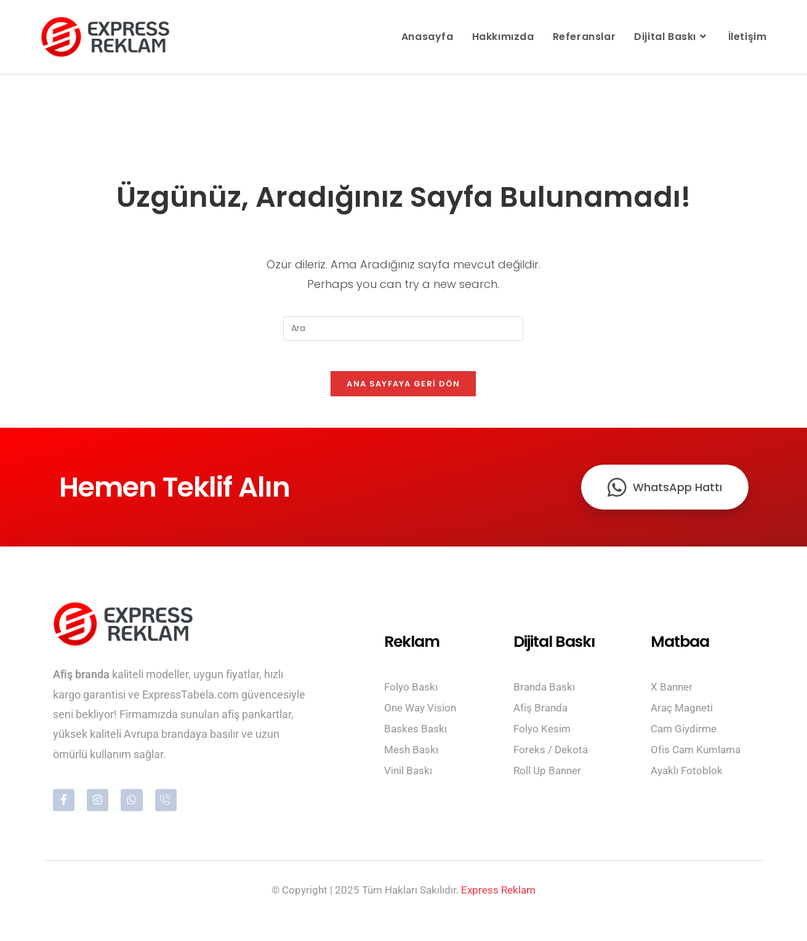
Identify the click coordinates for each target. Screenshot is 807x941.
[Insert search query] (403, 328)
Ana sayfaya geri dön (403, 391)
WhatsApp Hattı (665, 494)
